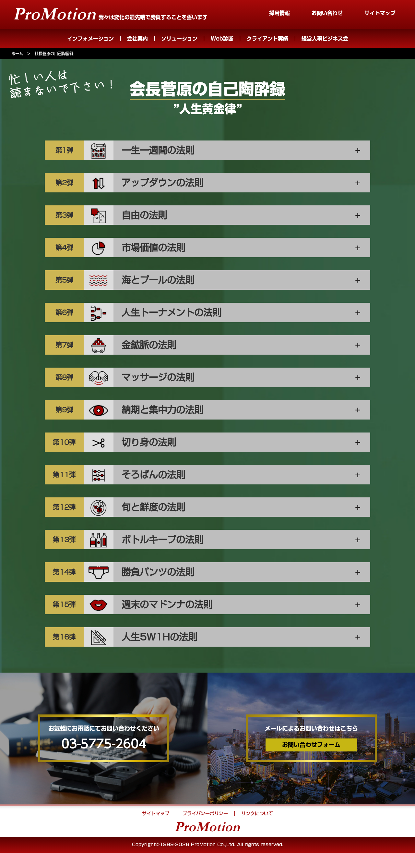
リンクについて (257, 813)
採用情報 (279, 13)
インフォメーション (90, 38)
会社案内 (137, 38)
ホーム (17, 53)
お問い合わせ (327, 13)
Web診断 (222, 38)
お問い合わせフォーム (311, 745)
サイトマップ (380, 13)
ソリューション (179, 38)
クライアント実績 (267, 38)
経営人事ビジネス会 (325, 38)
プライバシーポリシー (205, 813)
